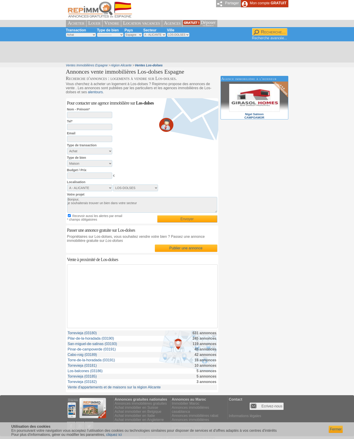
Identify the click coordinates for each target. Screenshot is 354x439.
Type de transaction (82, 145)
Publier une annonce (186, 248)
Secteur (150, 30)
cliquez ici (114, 435)
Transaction (76, 30)
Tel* (70, 121)
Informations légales (245, 416)
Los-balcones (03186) (85, 371)
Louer (94, 23)
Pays (129, 30)
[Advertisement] (175, 52)
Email (71, 133)
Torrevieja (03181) (82, 365)
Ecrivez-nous (271, 406)
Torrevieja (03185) (82, 376)
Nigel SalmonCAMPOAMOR (254, 114)
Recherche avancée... (269, 38)
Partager (232, 3)
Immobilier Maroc (186, 403)
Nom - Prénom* (78, 109)
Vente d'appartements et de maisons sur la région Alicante (114, 387)
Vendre (111, 23)
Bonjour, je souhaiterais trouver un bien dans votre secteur (142, 205)
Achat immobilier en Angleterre (139, 420)
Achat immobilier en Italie (135, 416)
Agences (172, 23)
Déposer (208, 23)
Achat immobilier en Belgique (138, 411)
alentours (95, 92)
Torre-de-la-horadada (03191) (91, 360)
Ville (171, 30)
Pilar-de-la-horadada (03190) (91, 338)
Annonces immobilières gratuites (141, 403)
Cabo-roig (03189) (82, 355)
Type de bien (108, 30)
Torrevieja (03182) (82, 382)
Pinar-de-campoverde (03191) (92, 349)
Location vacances (141, 23)
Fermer (336, 429)
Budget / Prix (76, 170)
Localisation (76, 182)
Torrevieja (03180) (82, 333)
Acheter (76, 23)
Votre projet (76, 194)
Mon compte (268, 3)
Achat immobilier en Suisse (136, 407)
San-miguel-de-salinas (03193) (92, 344)
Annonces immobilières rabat (195, 416)
